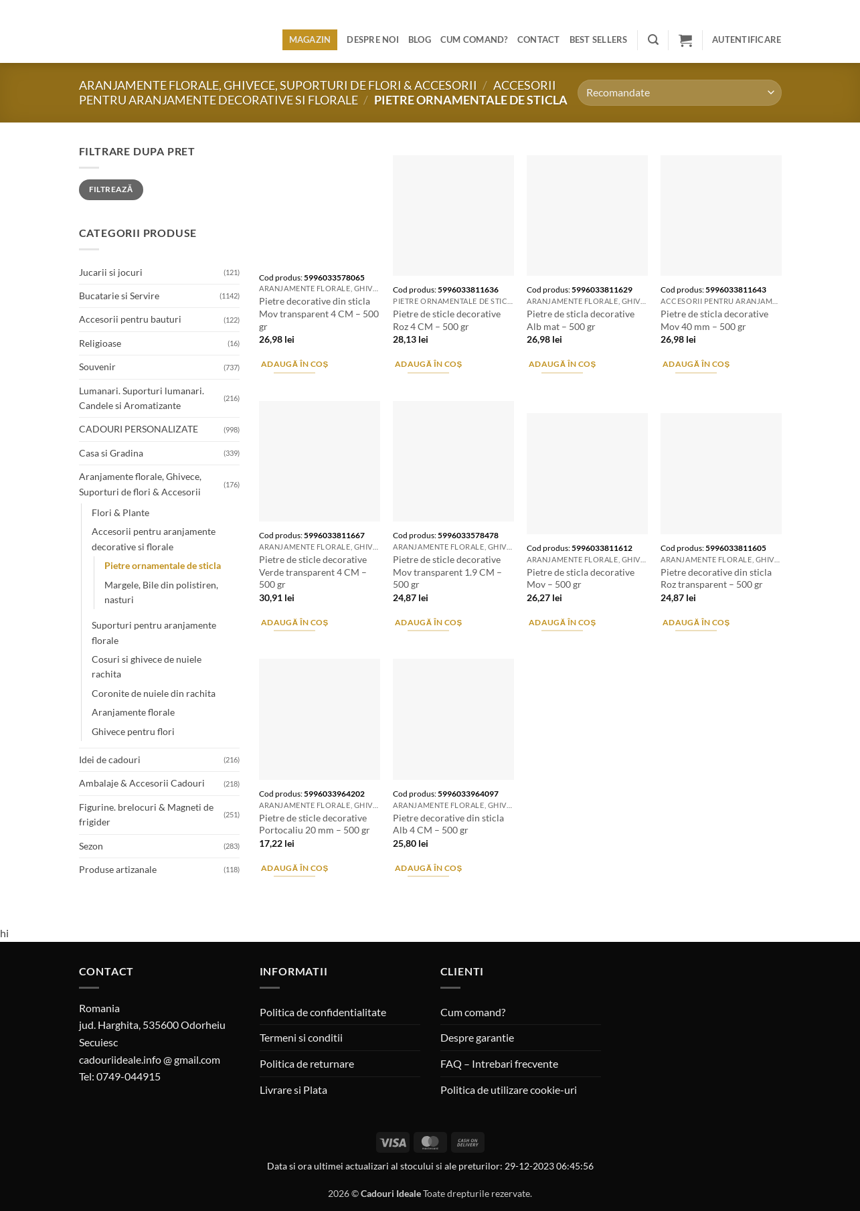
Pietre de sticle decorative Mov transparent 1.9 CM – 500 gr (447, 572)
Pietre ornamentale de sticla (162, 565)
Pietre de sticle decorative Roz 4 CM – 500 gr (447, 320)
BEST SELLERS (599, 39)
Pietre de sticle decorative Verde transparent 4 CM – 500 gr (313, 572)
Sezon (91, 846)
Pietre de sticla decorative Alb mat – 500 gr (580, 320)
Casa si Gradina (111, 453)
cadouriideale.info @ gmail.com (149, 1059)
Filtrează (111, 189)
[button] (653, 40)
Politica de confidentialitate (323, 1011)
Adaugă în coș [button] (295, 363)
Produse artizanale (118, 869)
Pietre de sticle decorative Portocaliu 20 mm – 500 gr (314, 824)
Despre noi (373, 39)
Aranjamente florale (133, 712)
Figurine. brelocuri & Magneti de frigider (146, 814)
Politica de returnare (307, 1063)
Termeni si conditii (301, 1037)
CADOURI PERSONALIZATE (138, 428)
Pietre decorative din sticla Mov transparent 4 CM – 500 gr (319, 313)
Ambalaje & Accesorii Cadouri (142, 783)
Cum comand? (474, 39)
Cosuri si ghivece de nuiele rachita (146, 666)
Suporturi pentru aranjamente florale (154, 632)
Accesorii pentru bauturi (130, 319)
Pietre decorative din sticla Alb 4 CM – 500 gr (448, 824)
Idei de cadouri (110, 759)
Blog (419, 39)
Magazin (310, 39)
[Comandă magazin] (679, 93)
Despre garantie (477, 1037)
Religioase (100, 343)
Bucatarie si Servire (119, 295)
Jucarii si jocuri (111, 272)
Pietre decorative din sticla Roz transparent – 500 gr (716, 578)
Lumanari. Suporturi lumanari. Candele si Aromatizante (141, 398)
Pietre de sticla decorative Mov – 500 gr (580, 578)
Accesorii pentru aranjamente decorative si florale (317, 92)
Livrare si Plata (293, 1089)
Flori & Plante (120, 512)
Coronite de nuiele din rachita (154, 693)
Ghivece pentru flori (133, 731)
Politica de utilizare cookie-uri (508, 1089)
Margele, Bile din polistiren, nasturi (161, 592)
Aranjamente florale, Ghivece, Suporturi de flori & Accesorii (278, 85)
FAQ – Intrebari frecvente (499, 1063)
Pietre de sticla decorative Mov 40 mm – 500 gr (714, 320)
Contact (538, 39)
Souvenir (97, 366)
